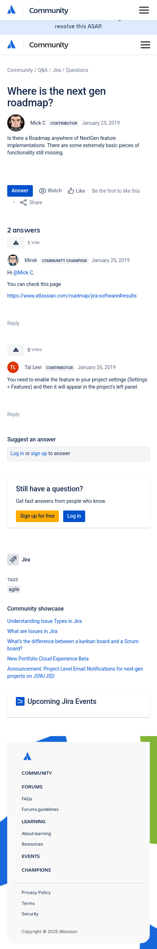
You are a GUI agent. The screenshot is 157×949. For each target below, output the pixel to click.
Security (30, 913)
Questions (77, 70)
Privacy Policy (36, 892)
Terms (28, 903)
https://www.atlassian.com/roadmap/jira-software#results (72, 296)
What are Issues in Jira (32, 631)
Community (49, 44)
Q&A (43, 70)
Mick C (38, 123)
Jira (57, 70)
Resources (32, 844)
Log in (17, 453)
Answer (20, 190)
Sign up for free (37, 516)
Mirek (31, 260)
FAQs (27, 798)
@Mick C (23, 272)
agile (14, 589)
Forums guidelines (40, 809)
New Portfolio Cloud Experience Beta (48, 659)
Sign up (39, 453)
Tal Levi (33, 367)
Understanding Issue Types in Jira (44, 621)
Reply (13, 323)
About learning (36, 833)
